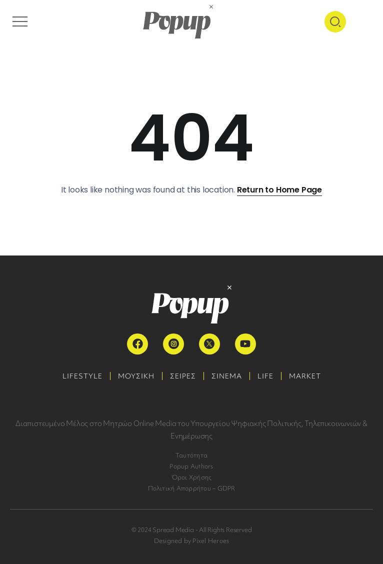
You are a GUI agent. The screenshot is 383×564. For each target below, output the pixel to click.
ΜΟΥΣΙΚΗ (136, 376)
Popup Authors (191, 466)
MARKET (305, 376)
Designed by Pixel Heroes (192, 540)
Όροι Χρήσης (192, 477)
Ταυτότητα (192, 455)
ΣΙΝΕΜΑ (227, 376)
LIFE (266, 376)
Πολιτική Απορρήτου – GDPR (192, 488)
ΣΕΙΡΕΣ (183, 376)
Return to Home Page (279, 190)
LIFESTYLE (82, 376)
